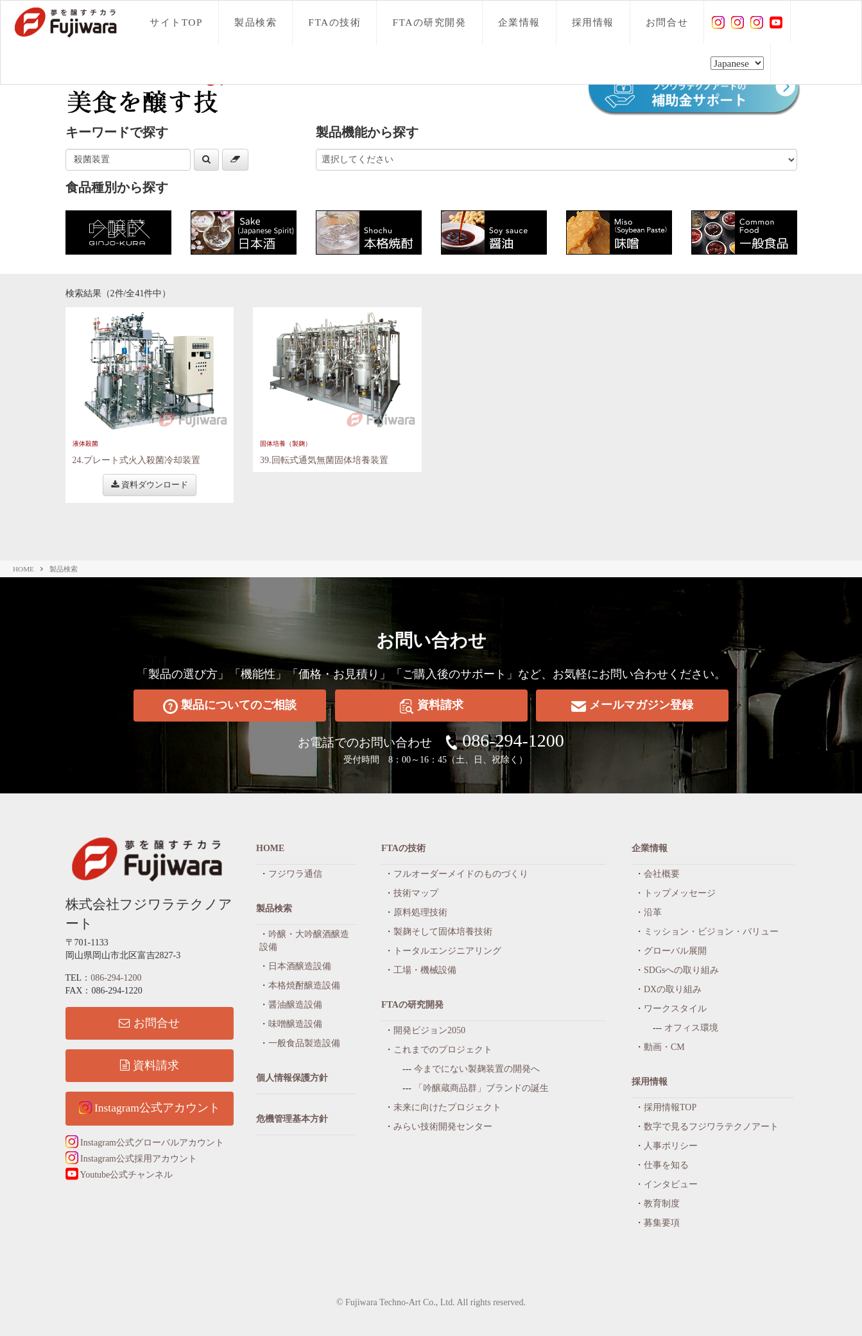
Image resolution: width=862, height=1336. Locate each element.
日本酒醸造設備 (299, 966)
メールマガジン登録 (632, 705)
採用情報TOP (670, 1107)
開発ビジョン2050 (429, 1030)
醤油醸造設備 (295, 1005)
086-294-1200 (513, 740)
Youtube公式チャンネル (119, 1175)
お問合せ (667, 22)
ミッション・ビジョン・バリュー (711, 931)
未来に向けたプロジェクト (447, 1107)
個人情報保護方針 (292, 1078)
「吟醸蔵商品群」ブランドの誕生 (481, 1088)
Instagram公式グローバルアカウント (144, 1142)
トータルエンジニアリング (447, 951)
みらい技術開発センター (442, 1126)
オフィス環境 (691, 1028)
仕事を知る (666, 1165)
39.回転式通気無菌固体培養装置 (324, 460)
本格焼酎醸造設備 (304, 985)
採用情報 (593, 22)
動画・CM (664, 1047)
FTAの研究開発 (429, 22)
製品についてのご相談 (230, 705)
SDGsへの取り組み (681, 970)
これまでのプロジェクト (442, 1049)
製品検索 (255, 22)
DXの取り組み (673, 989)
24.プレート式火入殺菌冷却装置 (137, 460)
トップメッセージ (680, 893)
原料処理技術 (420, 912)
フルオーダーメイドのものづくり (460, 874)
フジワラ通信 (295, 874)
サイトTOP (176, 22)
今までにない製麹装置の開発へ (477, 1069)
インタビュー (671, 1184)
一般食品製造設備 (304, 1043)
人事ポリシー (671, 1146)
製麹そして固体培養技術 (442, 931)
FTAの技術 (334, 22)
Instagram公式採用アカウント (131, 1158)
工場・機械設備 (424, 970)
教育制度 (662, 1203)
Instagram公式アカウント (149, 1108)
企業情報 (519, 22)
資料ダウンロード (149, 484)
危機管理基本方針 (292, 1119)
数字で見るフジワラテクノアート (711, 1126)
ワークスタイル (675, 1008)
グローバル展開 (675, 951)
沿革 (653, 912)
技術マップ (415, 893)
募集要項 (662, 1223)
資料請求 (431, 705)
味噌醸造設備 (295, 1024)
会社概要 (662, 874)
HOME (23, 569)
